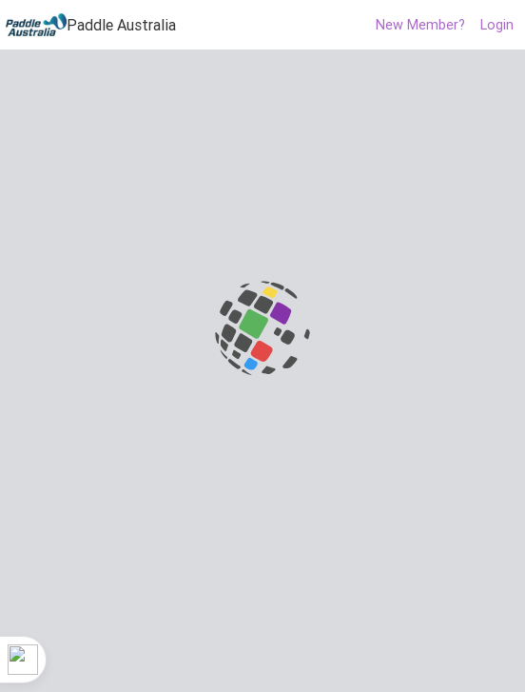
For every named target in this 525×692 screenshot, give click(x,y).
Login (497, 24)
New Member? (420, 24)
